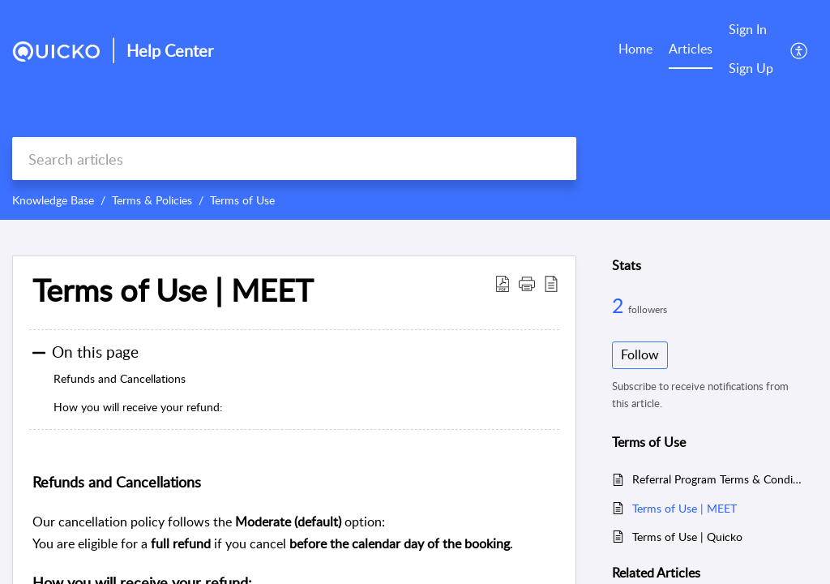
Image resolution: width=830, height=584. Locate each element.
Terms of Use (242, 200)
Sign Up (751, 68)
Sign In (748, 29)
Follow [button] (640, 354)
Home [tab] (635, 49)
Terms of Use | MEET (684, 508)
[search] (294, 158)
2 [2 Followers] (620, 305)
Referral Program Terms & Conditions (717, 479)
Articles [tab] (690, 49)
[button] (799, 49)
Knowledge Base (53, 200)
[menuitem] (751, 30)
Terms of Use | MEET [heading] (172, 290)
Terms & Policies (152, 200)
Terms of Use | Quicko (687, 536)
